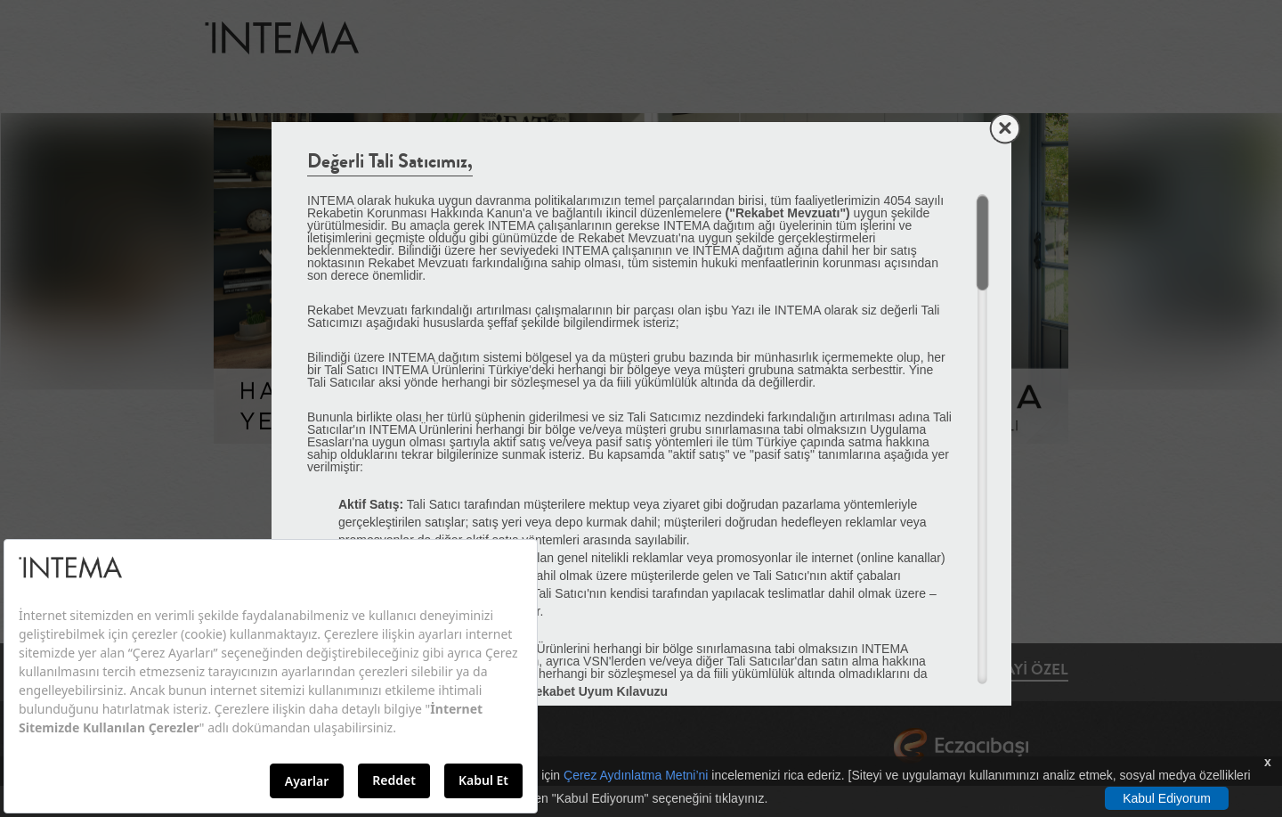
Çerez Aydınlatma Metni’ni (636, 775)
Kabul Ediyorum (1167, 798)
